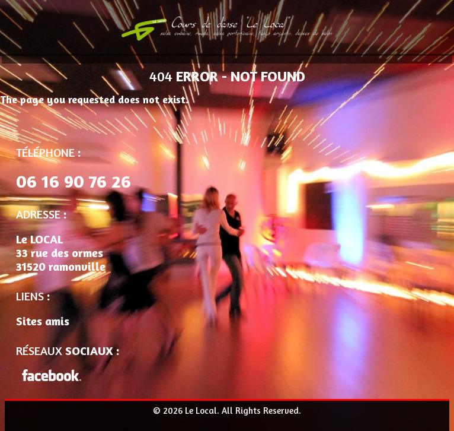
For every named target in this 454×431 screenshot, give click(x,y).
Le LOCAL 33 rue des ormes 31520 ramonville (60, 253)
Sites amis (42, 320)
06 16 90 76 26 (73, 181)
